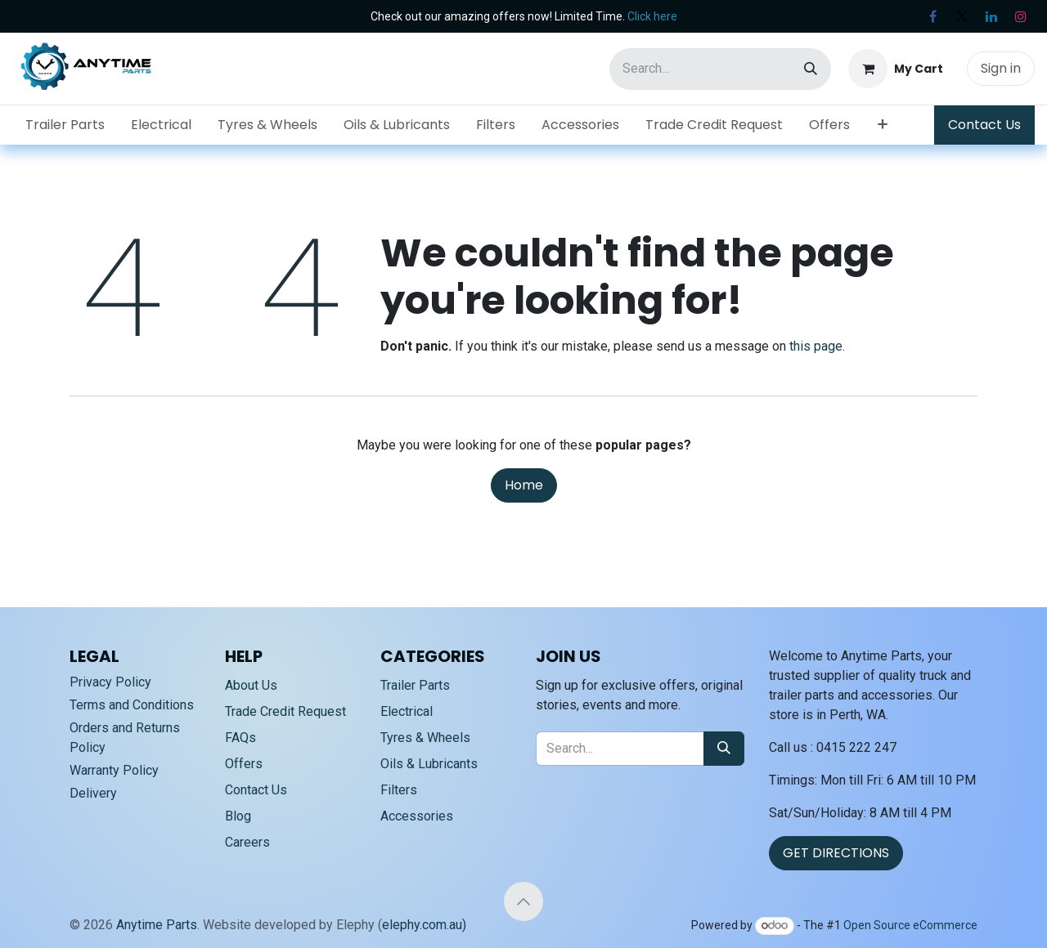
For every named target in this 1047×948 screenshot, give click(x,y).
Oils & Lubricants (429, 763)
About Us (251, 685)
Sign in (1001, 68)
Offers (244, 763)
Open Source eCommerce (910, 925)
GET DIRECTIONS (836, 852)
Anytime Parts (156, 924)
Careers (247, 842)
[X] (962, 16)
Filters (398, 790)
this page (816, 346)
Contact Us (984, 124)
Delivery (93, 793)
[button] (523, 901)
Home (524, 485)
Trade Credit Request (285, 711)
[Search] (810, 69)
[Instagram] (1021, 16)
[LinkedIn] (991, 16)
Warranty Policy (114, 770)
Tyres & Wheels (425, 737)
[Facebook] (932, 16)
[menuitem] (65, 125)
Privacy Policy (110, 682)
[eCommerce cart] (895, 69)
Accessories (416, 816)
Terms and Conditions (132, 705)
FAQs (240, 737)
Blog (238, 816)
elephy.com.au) (424, 924)
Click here (652, 16)
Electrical (406, 711)
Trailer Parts (415, 685)
